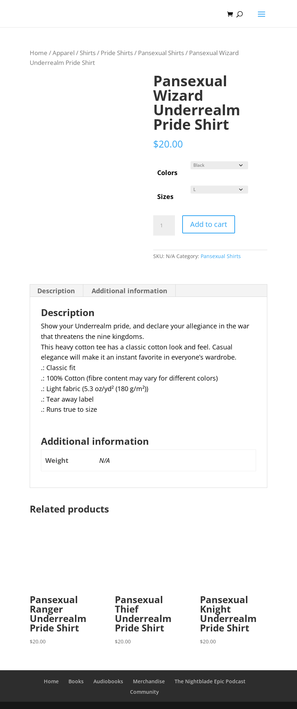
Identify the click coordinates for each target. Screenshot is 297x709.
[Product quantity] (164, 225)
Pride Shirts (117, 53)
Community (144, 691)
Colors (167, 172)
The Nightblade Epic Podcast (210, 681)
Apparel (64, 53)
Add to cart (208, 224)
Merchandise (149, 681)
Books (76, 681)
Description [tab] (56, 290)
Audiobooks (108, 681)
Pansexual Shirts (161, 53)
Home (38, 53)
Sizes (165, 196)
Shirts (88, 53)
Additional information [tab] (129, 290)
